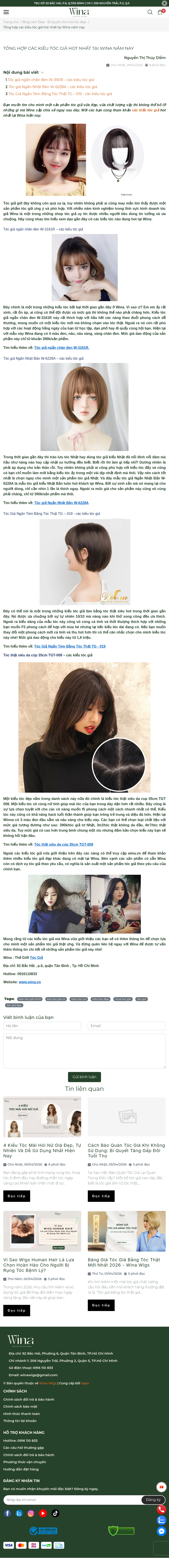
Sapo (85, 1383)
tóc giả (141, 999)
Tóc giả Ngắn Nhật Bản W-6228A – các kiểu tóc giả (53, 87)
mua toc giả (123, 999)
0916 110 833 (43, 1368)
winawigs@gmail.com (39, 1375)
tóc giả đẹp (14, 1005)
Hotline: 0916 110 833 (20, 1440)
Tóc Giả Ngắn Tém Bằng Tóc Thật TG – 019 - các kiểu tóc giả (60, 94)
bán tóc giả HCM (30, 999)
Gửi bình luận (84, 1077)
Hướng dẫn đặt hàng (21, 1469)
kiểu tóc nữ (78, 999)
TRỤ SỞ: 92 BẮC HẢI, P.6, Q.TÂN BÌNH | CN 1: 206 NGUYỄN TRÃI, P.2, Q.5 (81, 3)
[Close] (164, 3)
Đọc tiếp (17, 1196)
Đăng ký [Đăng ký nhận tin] (153, 1500)
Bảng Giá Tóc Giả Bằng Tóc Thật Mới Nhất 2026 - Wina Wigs (124, 1262)
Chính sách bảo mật (20, 1406)
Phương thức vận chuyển (24, 1462)
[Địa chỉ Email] (84, 1500)
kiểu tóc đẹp (100, 999)
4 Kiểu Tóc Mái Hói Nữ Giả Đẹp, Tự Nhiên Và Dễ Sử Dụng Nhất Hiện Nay (42, 1150)
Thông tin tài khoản (20, 1421)
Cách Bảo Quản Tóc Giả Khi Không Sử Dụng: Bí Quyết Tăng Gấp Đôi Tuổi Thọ (126, 1150)
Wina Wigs (48, 1383)
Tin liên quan (84, 1088)
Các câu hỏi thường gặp (23, 1448)
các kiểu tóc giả (145, 110)
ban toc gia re (56, 999)
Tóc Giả (36, 957)
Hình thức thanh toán (21, 1414)
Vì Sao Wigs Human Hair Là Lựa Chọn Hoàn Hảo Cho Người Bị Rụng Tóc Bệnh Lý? (38, 1265)
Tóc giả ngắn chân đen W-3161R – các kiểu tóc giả (51, 80)
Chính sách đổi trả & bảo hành (28, 1399)
